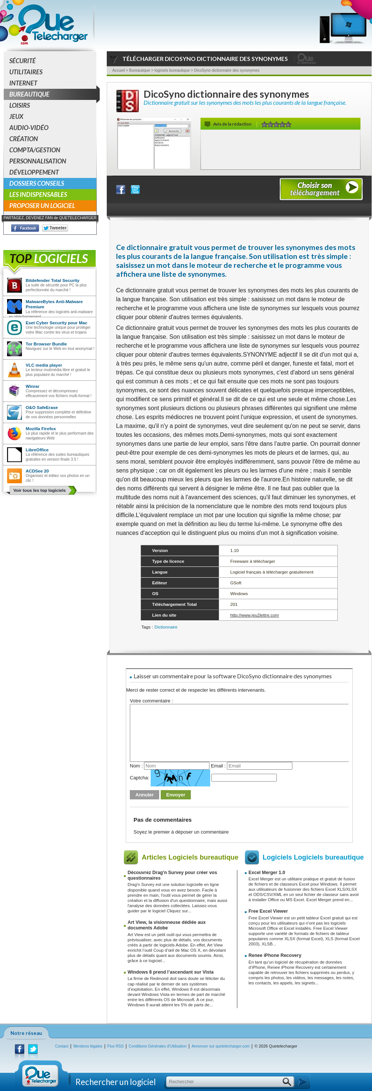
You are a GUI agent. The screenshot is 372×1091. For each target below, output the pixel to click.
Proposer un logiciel (42, 206)
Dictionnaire (165, 626)
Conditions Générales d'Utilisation (158, 1046)
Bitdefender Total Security (53, 280)
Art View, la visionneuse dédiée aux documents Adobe (167, 925)
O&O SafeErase (42, 407)
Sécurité (22, 61)
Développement (34, 172)
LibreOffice (37, 449)
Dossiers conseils (36, 183)
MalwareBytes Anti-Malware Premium (54, 304)
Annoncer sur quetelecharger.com (221, 1046)
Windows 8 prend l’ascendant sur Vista (171, 972)
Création (23, 139)
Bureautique (52, 94)
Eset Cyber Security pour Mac (56, 322)
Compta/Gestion (34, 150)
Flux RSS (116, 1046)
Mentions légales (87, 1046)
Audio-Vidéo (28, 127)
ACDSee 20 (37, 470)
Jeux (16, 116)
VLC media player (44, 365)
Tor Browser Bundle (46, 343)
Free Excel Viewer (268, 911)
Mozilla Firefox (41, 428)
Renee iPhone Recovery (274, 955)
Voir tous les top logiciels (39, 490)
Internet (23, 83)
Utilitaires (25, 72)
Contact (61, 1046)
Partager (125, 188)
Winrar (32, 386)
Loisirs (19, 105)
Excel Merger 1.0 (266, 872)
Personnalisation (37, 161)
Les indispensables (38, 194)
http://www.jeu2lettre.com (254, 615)
